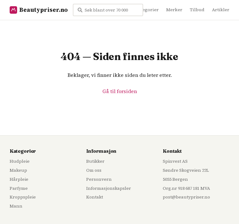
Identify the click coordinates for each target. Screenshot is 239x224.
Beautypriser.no (39, 10)
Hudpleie (20, 161)
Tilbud (197, 10)
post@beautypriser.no (186, 197)
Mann (16, 206)
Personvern (99, 179)
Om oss (93, 170)
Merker (174, 10)
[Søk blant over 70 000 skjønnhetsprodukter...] (108, 10)
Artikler (220, 10)
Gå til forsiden (119, 91)
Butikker (95, 161)
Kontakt (94, 197)
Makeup (18, 170)
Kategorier (147, 10)
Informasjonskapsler (108, 188)
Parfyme (19, 188)
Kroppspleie (23, 197)
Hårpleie (19, 179)
